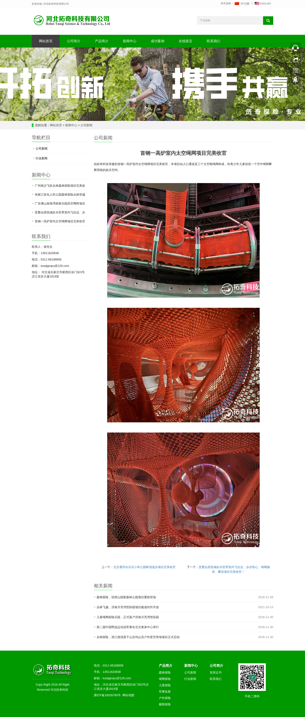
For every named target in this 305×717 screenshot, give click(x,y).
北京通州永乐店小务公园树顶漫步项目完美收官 (144, 567)
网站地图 (128, 695)
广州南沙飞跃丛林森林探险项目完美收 (60, 185)
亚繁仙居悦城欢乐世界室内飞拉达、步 (60, 212)
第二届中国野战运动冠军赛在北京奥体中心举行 (128, 627)
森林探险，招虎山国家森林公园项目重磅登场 (126, 597)
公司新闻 (86, 125)
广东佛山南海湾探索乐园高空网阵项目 (60, 203)
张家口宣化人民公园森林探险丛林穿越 (60, 194)
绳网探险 (165, 679)
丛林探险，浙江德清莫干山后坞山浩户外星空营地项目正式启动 (138, 637)
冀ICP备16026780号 (107, 695)
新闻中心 (129, 41)
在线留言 (185, 41)
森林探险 (165, 672)
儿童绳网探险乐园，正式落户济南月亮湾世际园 (128, 617)
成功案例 (157, 41)
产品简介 (101, 41)
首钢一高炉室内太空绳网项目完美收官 (60, 221)
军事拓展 (165, 691)
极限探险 (165, 704)
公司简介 (73, 41)
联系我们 (213, 41)
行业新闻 (41, 158)
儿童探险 (165, 685)
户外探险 (165, 698)
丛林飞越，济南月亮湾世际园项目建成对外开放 (128, 607)
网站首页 (46, 41)
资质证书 (216, 672)
